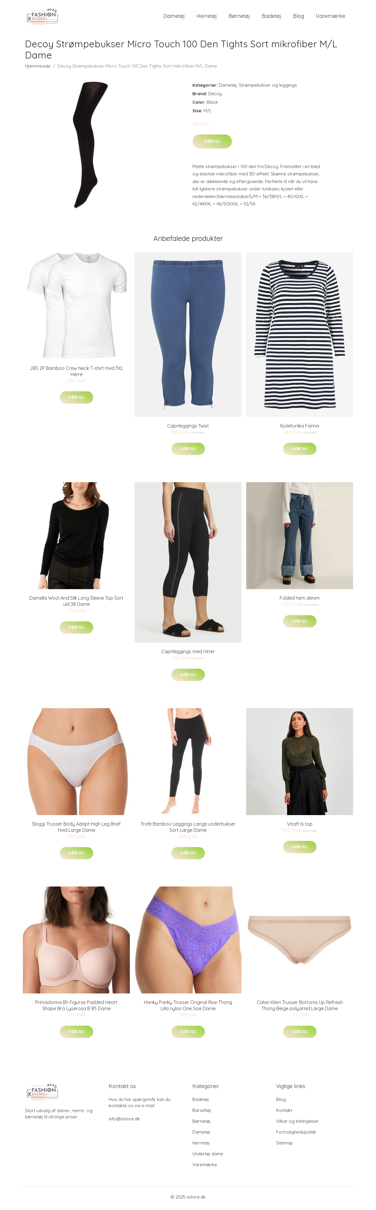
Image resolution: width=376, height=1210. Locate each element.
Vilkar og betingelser (297, 1124)
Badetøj (271, 17)
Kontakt (284, 1113)
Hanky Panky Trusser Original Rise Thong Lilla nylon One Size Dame (188, 1009)
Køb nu (212, 144)
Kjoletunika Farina (299, 429)
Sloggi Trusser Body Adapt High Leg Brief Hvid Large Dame (76, 830)
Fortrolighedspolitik (296, 1135)
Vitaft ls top (300, 827)
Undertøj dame (207, 1156)
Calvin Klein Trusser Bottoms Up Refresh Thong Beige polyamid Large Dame (300, 1009)
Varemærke (330, 17)
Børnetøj (239, 17)
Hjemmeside (38, 69)
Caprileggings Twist (188, 429)
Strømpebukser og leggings (268, 88)
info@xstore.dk (124, 1121)
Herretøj (207, 17)
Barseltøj (201, 1113)
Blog (298, 17)
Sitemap (284, 1146)
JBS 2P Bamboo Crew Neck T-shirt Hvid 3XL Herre (76, 374)
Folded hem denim (300, 601)
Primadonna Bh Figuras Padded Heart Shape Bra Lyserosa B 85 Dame (76, 1009)
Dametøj (174, 17)
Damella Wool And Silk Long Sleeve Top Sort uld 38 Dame (76, 604)
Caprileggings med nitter (188, 655)
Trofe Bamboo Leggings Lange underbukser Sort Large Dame (188, 830)
